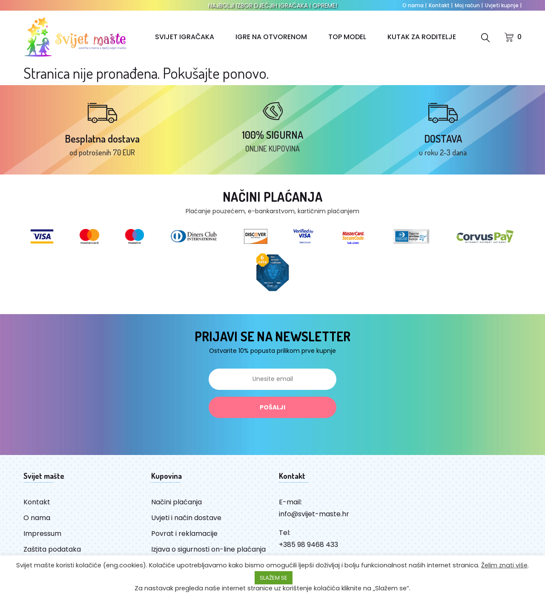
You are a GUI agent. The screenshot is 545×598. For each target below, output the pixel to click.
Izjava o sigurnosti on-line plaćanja (208, 549)
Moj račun (469, 5)
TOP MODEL (347, 37)
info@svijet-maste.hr (314, 514)
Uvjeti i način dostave (186, 518)
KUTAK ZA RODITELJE (421, 37)
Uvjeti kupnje (503, 5)
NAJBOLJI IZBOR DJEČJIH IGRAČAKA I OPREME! (272, 5)
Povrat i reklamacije (184, 533)
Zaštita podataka (52, 549)
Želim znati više (504, 565)
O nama (414, 5)
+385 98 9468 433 (308, 544)
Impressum (42, 533)
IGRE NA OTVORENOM (271, 37)
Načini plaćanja (176, 502)
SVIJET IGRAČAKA (184, 37)
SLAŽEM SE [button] (273, 578)
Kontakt (441, 5)
